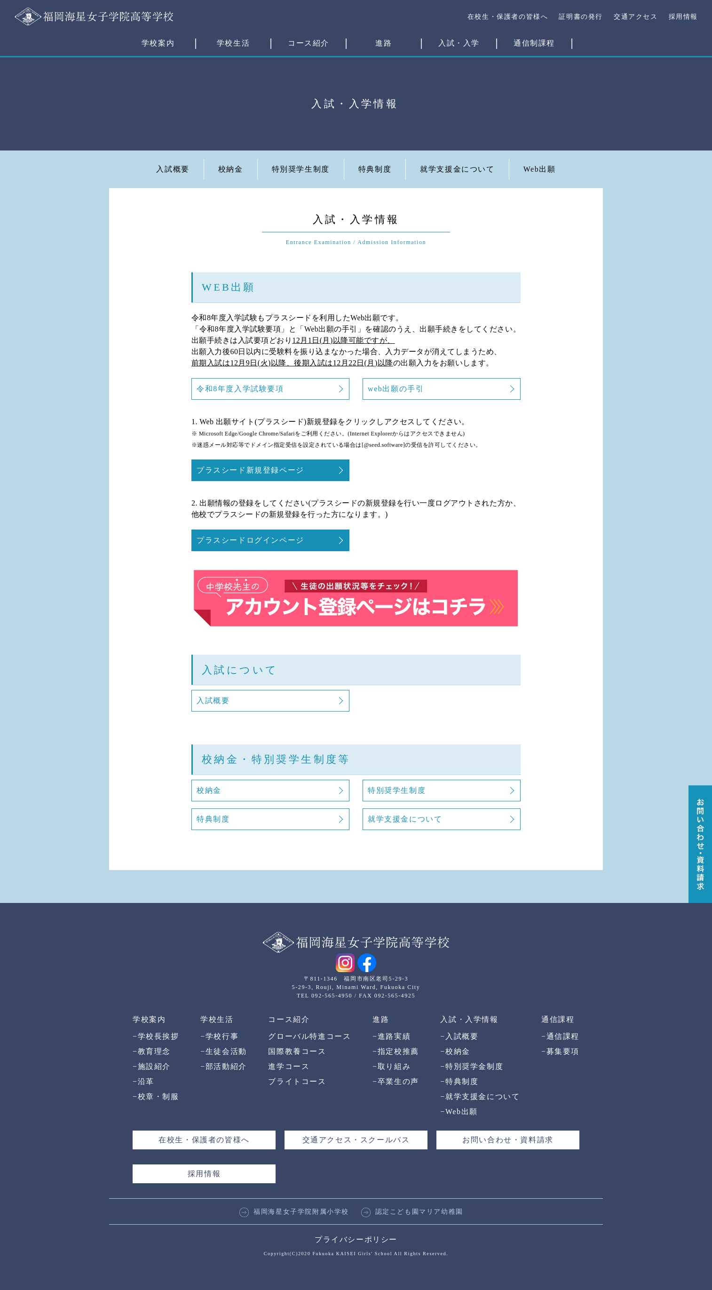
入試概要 (172, 169)
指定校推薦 (395, 1051)
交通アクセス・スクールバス (356, 1140)
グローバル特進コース (309, 1036)
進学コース (288, 1066)
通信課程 (557, 1019)
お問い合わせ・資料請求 (508, 1140)
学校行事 (219, 1036)
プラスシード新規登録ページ (250, 470)
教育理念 (152, 1051)
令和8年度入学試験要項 (240, 389)
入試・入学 (459, 43)
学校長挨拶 (156, 1036)
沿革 (143, 1081)
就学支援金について (457, 169)
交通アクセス (636, 16)
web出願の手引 (396, 389)
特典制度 (374, 169)
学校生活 (233, 43)
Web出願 (539, 169)
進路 (383, 43)
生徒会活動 (223, 1051)
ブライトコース (297, 1081)
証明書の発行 (581, 16)
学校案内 (158, 43)
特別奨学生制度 (301, 169)
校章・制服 (156, 1096)
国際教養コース (297, 1051)
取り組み (391, 1066)
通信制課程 (534, 43)
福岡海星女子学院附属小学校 (294, 1211)
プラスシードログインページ (250, 540)
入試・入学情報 (469, 1019)
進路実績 (391, 1036)
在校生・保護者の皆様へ (507, 16)
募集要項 (560, 1051)
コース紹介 (308, 43)
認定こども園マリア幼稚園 (412, 1211)
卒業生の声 (395, 1081)
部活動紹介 (223, 1066)
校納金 (230, 169)
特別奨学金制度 (471, 1066)
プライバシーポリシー (356, 1239)
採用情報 (683, 16)
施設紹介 (152, 1066)
